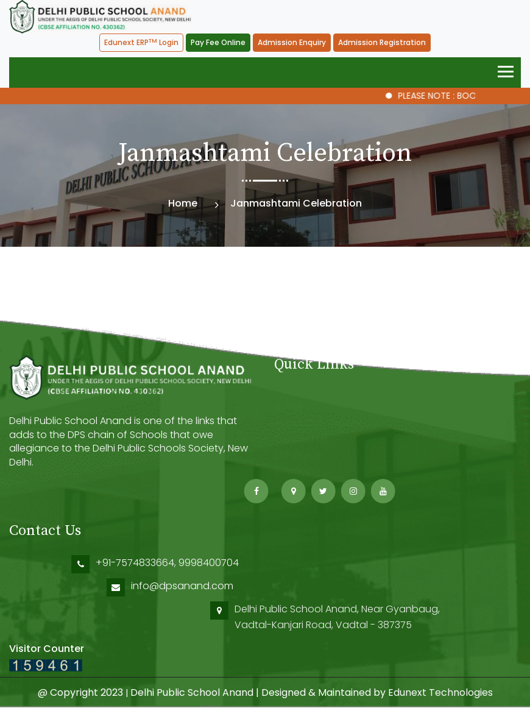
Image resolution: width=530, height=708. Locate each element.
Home (182, 203)
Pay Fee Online (218, 42)
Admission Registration (382, 42)
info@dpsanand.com (326, 586)
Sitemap (294, 467)
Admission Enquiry (292, 42)
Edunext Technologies (440, 692)
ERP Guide (297, 451)
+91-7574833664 (281, 563)
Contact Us (301, 435)
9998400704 (355, 563)
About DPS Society (317, 419)
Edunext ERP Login (141, 42)
